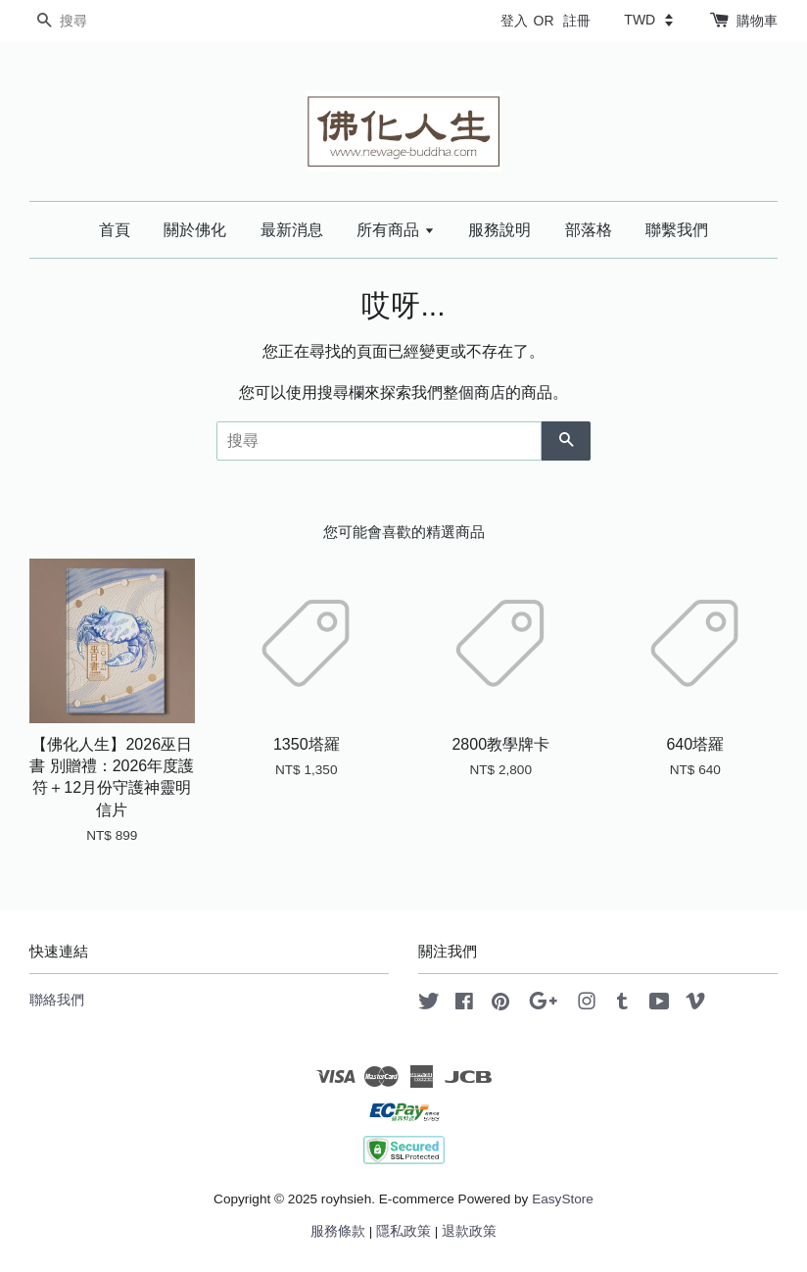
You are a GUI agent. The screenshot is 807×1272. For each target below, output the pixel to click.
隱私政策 (403, 1231)
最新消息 (292, 229)
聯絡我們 (56, 1000)
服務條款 (337, 1231)
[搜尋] (88, 21)
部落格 (588, 229)
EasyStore (562, 1199)
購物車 (757, 20)
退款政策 (469, 1231)
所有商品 (395, 229)
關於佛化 (195, 229)
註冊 (577, 20)
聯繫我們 (676, 229)
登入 (514, 20)
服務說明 (499, 229)
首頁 (114, 229)
